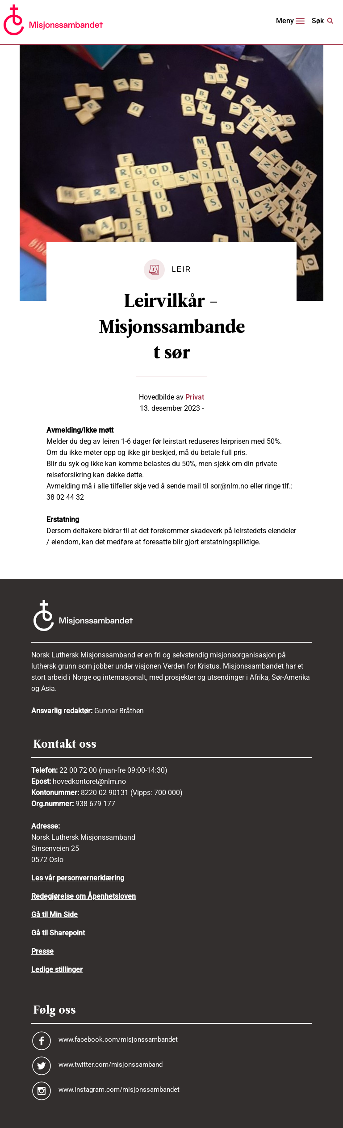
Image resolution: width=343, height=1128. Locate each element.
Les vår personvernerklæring (77, 878)
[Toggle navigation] (290, 22)
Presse (42, 951)
